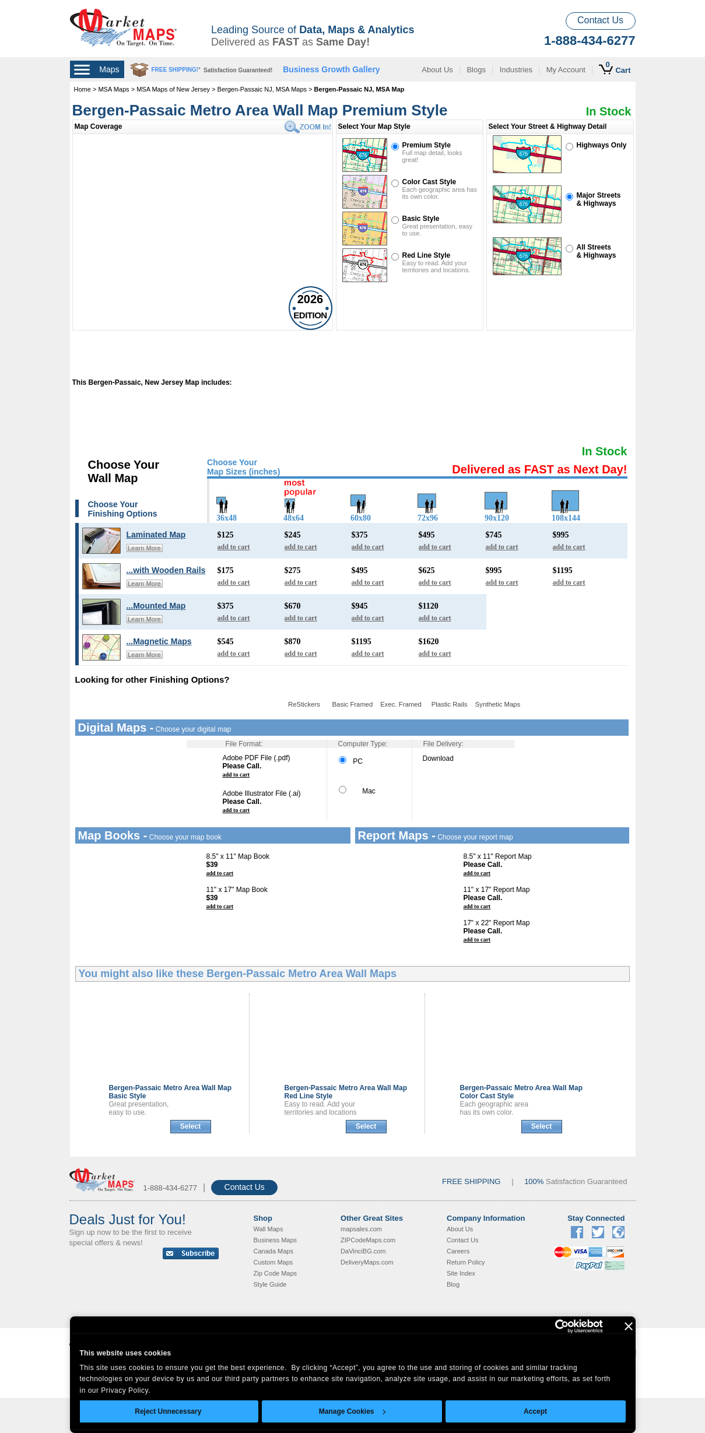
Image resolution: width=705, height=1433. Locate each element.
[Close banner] (629, 1326)
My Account (565, 69)
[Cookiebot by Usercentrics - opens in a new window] (552, 1326)
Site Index (461, 1273)
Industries (516, 69)
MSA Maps (113, 89)
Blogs (476, 69)
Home (82, 89)
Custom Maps (273, 1262)
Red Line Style (426, 255)
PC (351, 761)
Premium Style (426, 145)
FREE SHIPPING (471, 1181)
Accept (535, 1411)
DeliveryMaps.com (367, 1262)
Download (438, 758)
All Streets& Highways (596, 251)
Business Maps (275, 1240)
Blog (453, 1284)
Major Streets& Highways (599, 199)
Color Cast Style (429, 182)
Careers (458, 1251)
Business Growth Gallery (331, 69)
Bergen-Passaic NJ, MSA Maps (262, 89)
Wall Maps (268, 1228)
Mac (357, 791)
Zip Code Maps (275, 1273)
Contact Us (600, 20)
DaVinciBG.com (363, 1251)
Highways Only (602, 145)
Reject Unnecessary (168, 1411)
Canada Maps (274, 1251)
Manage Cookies (352, 1411)
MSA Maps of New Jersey (173, 89)
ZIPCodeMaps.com (368, 1240)
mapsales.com (361, 1228)
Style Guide (270, 1284)
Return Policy (466, 1262)
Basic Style (421, 219)
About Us (437, 69)
